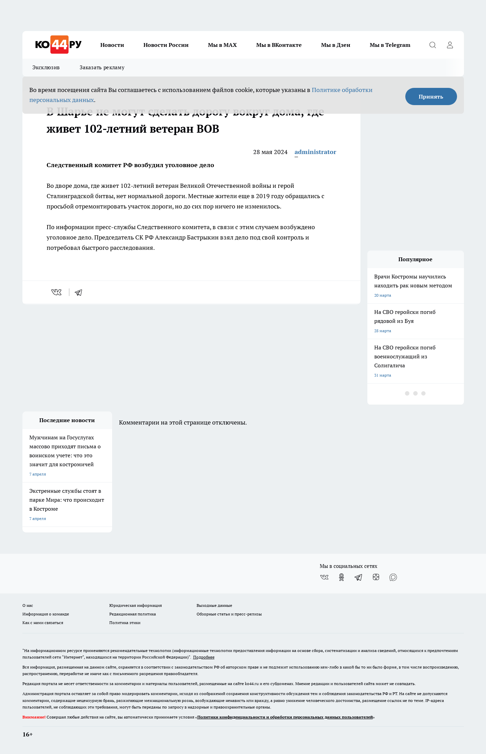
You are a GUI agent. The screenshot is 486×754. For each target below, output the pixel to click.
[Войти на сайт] (450, 45)
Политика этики (124, 622)
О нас (27, 605)
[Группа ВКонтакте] (324, 577)
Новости (112, 44)
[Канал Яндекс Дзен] (376, 577)
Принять (431, 96)
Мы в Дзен (335, 44)
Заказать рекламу (102, 67)
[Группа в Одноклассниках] (341, 577)
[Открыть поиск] (433, 45)
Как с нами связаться (42, 622)
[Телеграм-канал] (358, 577)
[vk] (57, 292)
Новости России (166, 44)
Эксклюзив (46, 67)
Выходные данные (214, 605)
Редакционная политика (132, 614)
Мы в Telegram (390, 44)
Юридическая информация (135, 605)
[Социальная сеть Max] (393, 577)
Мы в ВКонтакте (279, 44)
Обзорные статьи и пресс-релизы (229, 614)
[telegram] (81, 292)
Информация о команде (45, 614)
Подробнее (204, 657)
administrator (315, 152)
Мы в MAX (222, 44)
